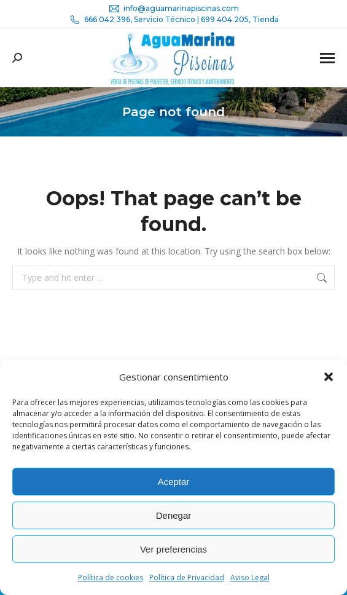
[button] (328, 377)
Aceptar (174, 481)
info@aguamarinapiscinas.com (173, 8)
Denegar (174, 515)
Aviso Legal (250, 577)
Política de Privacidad (186, 577)
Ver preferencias (173, 549)
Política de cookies (110, 577)
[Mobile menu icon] (327, 58)
